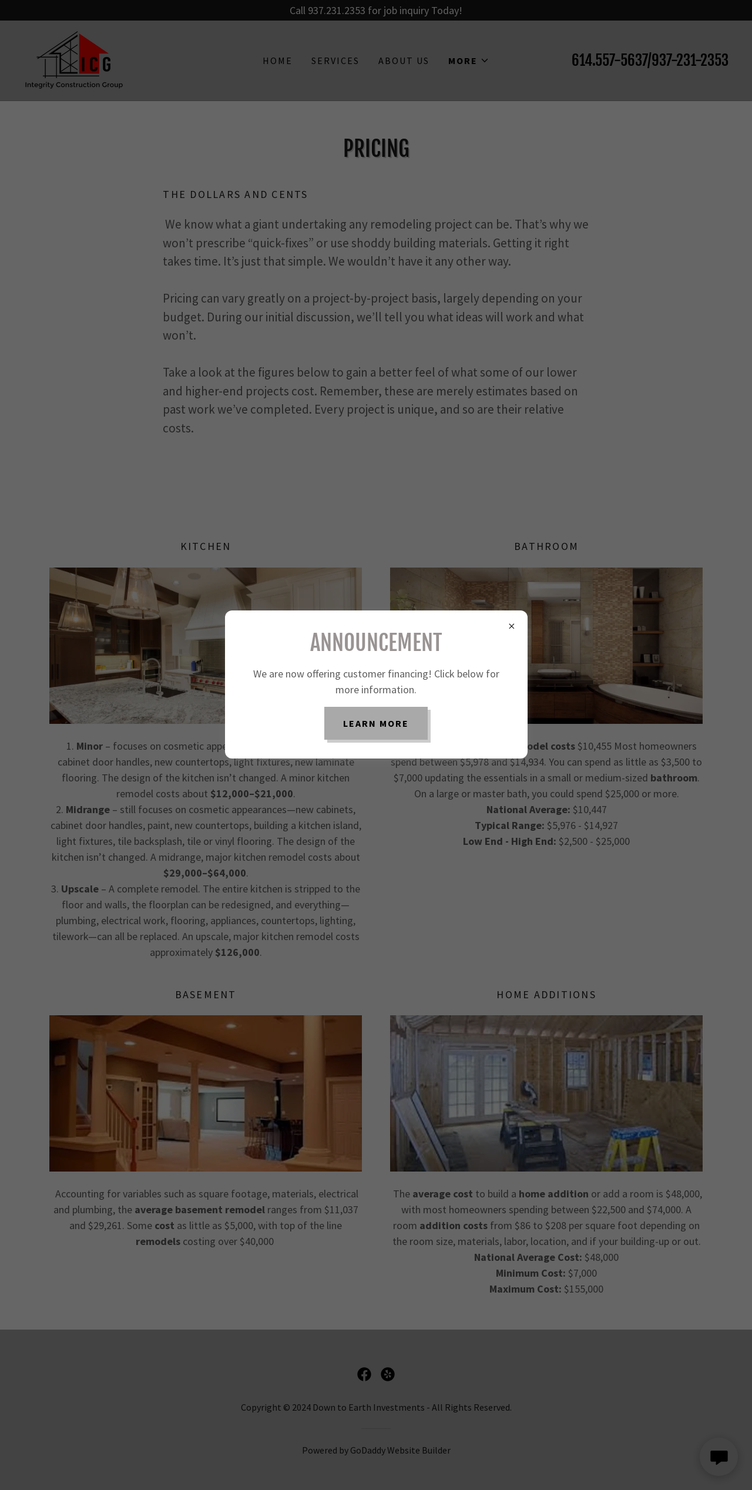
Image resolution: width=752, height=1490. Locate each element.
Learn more (376, 723)
